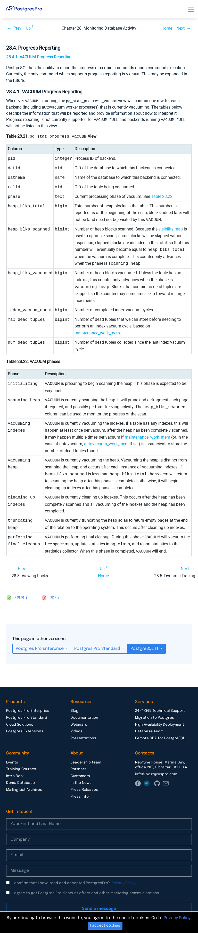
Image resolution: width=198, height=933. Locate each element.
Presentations (83, 737)
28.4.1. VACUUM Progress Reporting (38, 57)
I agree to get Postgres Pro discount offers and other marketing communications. (86, 892)
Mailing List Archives (24, 789)
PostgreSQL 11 (144, 648)
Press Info (80, 796)
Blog (74, 710)
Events (12, 761)
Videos (76, 730)
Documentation (84, 717)
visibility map (171, 228)
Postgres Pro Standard (97, 648)
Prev (17, 28)
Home (166, 28)
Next (180, 28)
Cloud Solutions (19, 724)
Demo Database (20, 782)
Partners (78, 768)
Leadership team (86, 761)
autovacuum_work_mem (106, 443)
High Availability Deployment (159, 724)
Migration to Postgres (154, 717)
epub (19, 597)
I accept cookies (105, 925)
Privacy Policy (123, 882)
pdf (53, 597)
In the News (81, 782)
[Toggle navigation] (191, 9)
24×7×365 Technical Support (160, 710)
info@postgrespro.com (156, 773)
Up (28, 28)
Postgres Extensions (24, 730)
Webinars (79, 724)
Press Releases (84, 789)
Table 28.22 (161, 195)
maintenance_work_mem (97, 332)
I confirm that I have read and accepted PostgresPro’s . (74, 882)
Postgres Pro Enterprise (40, 648)
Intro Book (15, 775)
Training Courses (21, 768)
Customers (80, 775)
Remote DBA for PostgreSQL (160, 737)
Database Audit (149, 730)
